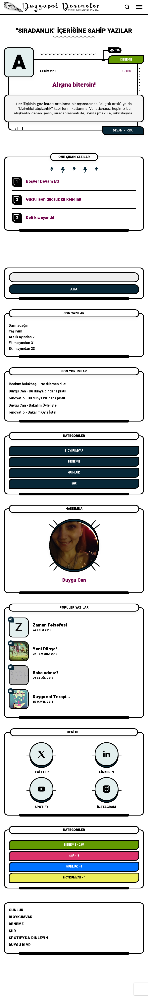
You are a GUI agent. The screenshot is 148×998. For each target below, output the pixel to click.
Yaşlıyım (15, 331)
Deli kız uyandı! (40, 218)
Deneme (126, 60)
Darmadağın (18, 325)
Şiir (74, 483)
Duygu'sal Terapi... (51, 697)
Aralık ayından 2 (21, 337)
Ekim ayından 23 (22, 348)
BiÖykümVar (74, 451)
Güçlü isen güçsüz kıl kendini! (53, 199)
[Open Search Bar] (127, 7)
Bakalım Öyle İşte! (43, 405)
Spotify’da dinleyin (28, 938)
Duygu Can (17, 391)
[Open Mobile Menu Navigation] (139, 7)
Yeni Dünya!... (46, 649)
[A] (19, 62)
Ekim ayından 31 (22, 343)
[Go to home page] (54, 7)
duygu (126, 71)
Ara (74, 289)
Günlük (74, 473)
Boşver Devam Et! (42, 181)
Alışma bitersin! (74, 84)
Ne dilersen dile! (53, 384)
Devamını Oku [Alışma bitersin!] (123, 130)
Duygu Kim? (20, 945)
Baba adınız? (46, 673)
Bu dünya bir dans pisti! (47, 391)
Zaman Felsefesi (50, 625)
